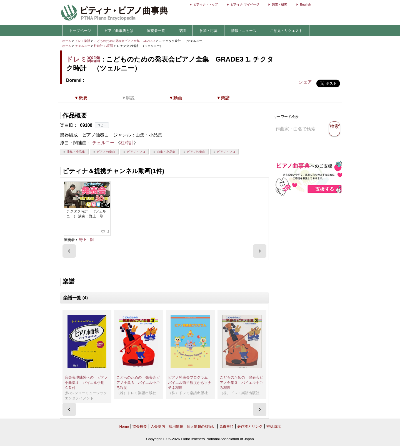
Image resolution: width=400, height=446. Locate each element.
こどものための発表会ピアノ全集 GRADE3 (125, 40)
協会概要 (139, 426)
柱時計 (127, 142)
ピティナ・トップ (205, 4)
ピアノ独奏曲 (106, 151)
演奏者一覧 (156, 31)
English (305, 4)
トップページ (80, 31)
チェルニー (82, 45)
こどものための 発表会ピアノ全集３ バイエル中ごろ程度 (138, 382)
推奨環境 (273, 426)
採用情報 (176, 426)
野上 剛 (86, 240)
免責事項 (226, 426)
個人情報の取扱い (201, 426)
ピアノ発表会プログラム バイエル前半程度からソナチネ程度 (189, 382)
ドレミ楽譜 (82, 40)
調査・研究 (279, 4)
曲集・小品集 (76, 151)
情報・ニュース (243, 31)
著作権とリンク (249, 426)
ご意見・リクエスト (286, 31)
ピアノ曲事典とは (118, 31)
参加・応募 (208, 31)
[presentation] (69, 251)
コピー (101, 125)
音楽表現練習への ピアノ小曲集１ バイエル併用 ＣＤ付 (86, 382)
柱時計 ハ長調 (103, 45)
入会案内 (158, 426)
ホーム (66, 40)
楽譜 (182, 31)
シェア (305, 82)
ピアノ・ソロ (136, 151)
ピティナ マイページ (245, 4)
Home (124, 426)
